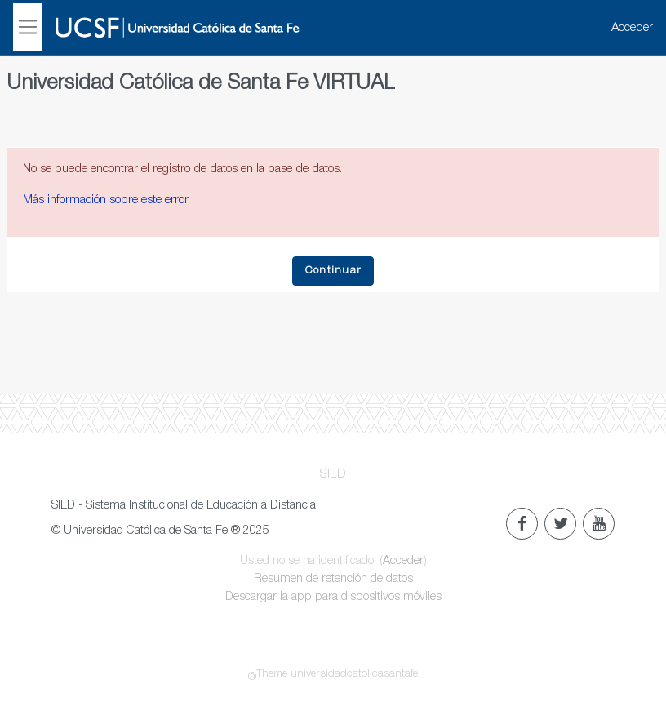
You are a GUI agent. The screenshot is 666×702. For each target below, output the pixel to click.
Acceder (632, 28)
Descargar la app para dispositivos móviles (333, 597)
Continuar (333, 271)
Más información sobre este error (106, 200)
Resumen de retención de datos (333, 579)
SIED (333, 475)
